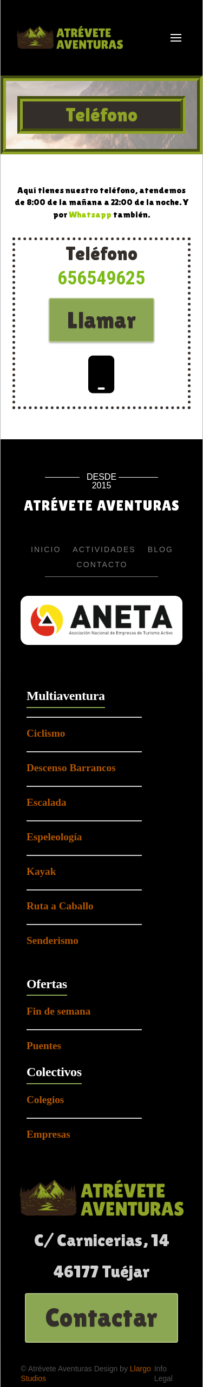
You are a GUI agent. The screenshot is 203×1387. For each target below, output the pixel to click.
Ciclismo (46, 733)
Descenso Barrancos (71, 767)
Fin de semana (58, 1011)
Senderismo (52, 940)
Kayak (41, 871)
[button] (176, 37)
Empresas (48, 1134)
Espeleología (54, 836)
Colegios (45, 1099)
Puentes (44, 1045)
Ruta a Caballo (60, 906)
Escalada (47, 802)
